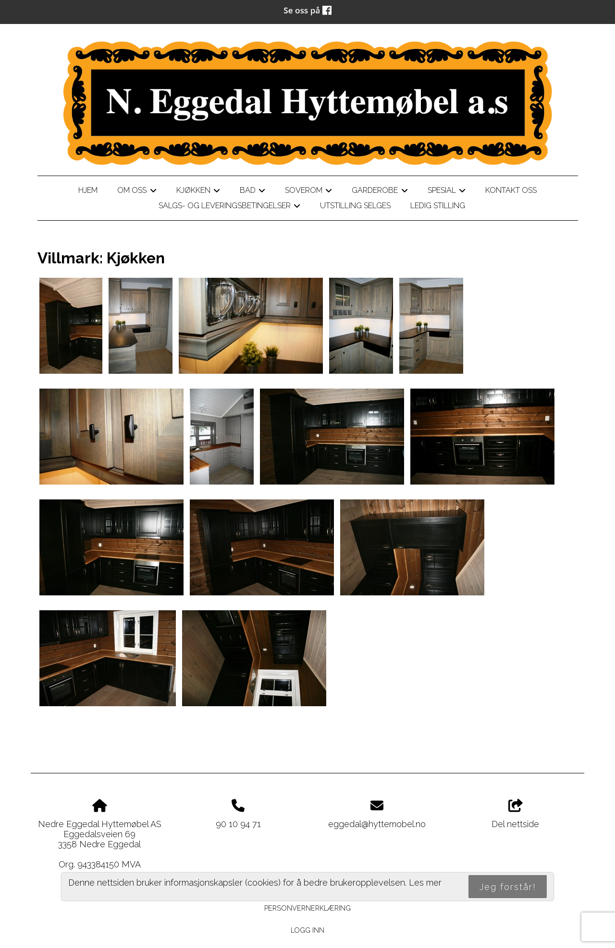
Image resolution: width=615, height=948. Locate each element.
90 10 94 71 (238, 824)
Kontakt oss (511, 190)
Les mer (425, 882)
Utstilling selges (355, 205)
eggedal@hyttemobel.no (377, 824)
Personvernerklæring (307, 908)
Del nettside (515, 814)
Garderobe (379, 192)
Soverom (308, 192)
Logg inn (307, 930)
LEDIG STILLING (437, 205)
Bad (252, 192)
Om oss (136, 192)
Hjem (88, 190)
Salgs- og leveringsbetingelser (229, 207)
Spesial (447, 192)
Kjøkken (198, 192)
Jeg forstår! (508, 887)
